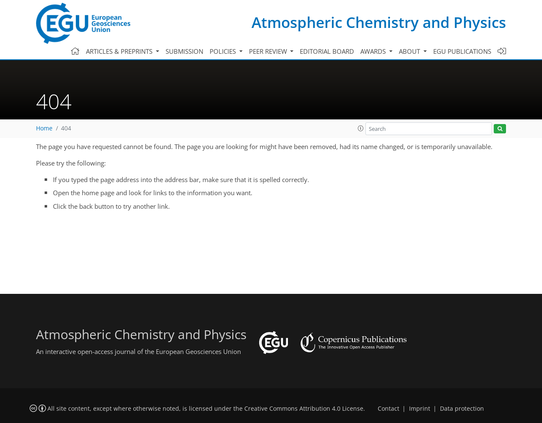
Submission (184, 51)
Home (44, 128)
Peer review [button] (269, 51)
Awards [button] (373, 51)
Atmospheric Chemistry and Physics (379, 22)
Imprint (419, 408)
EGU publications (462, 51)
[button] (361, 128)
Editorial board (327, 51)
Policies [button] (224, 51)
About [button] (410, 51)
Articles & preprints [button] (120, 51)
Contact (388, 408)
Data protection (462, 408)
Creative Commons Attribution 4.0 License (303, 408)
